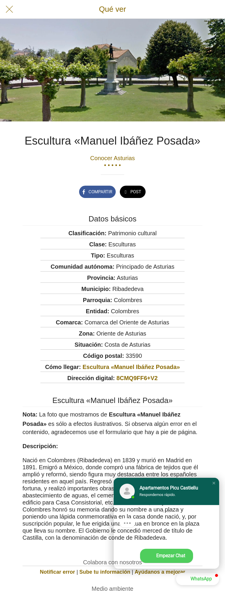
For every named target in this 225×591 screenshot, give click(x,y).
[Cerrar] (9, 9)
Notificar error (57, 572)
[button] (214, 483)
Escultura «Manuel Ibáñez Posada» (131, 367)
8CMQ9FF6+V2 (137, 378)
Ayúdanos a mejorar (160, 572)
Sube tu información (104, 572)
